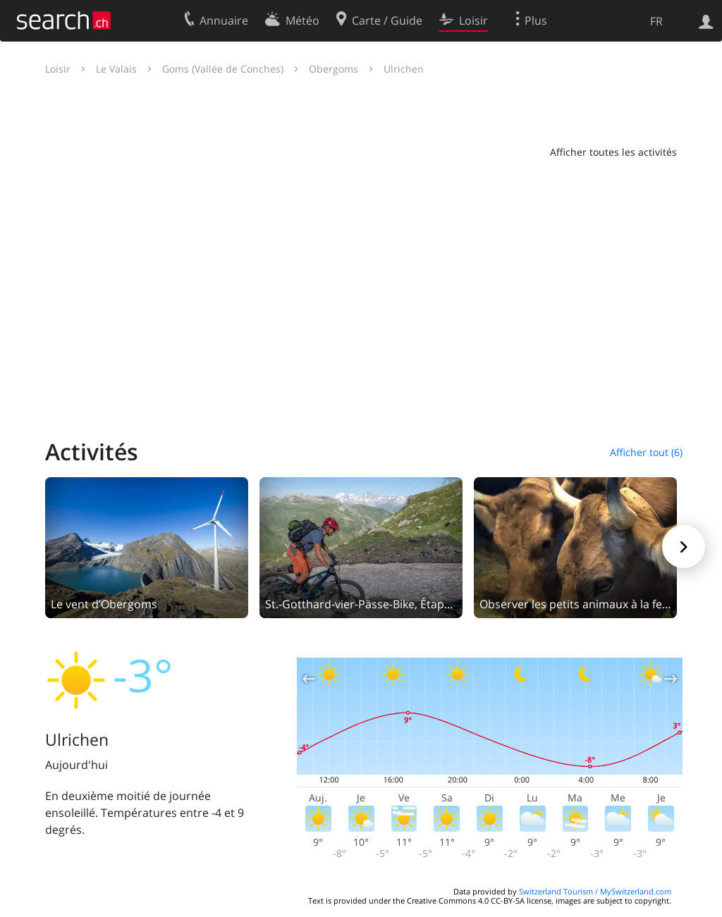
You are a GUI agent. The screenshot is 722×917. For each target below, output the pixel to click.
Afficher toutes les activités (613, 152)
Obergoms (333, 68)
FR (656, 21)
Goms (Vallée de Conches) (222, 68)
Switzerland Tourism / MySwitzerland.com (595, 891)
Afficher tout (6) (646, 452)
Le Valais (116, 68)
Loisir (58, 68)
